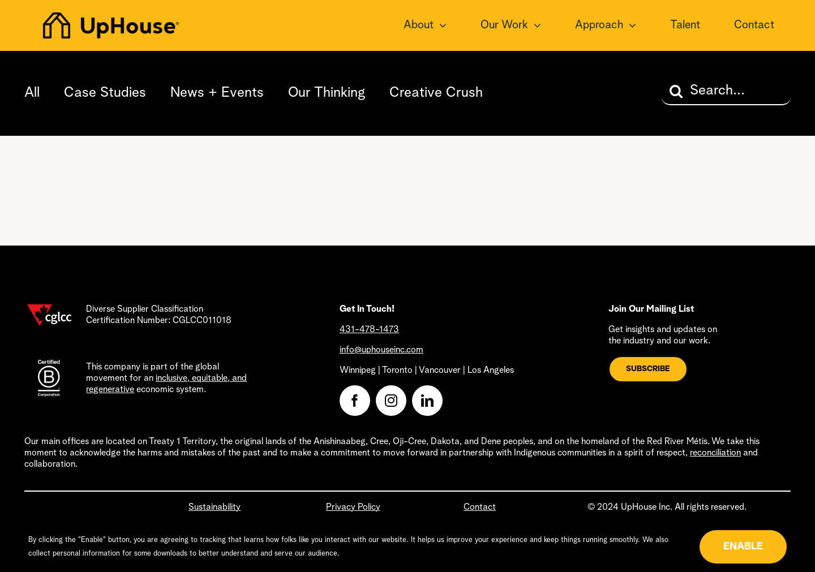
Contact (480, 507)
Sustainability (214, 507)
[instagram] (391, 400)
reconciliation (715, 453)
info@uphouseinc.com (381, 350)
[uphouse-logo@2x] (111, 18)
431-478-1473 (369, 329)
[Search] (676, 91)
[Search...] (726, 91)
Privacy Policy (353, 507)
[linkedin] (427, 400)
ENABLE (743, 546)
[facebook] (355, 400)
